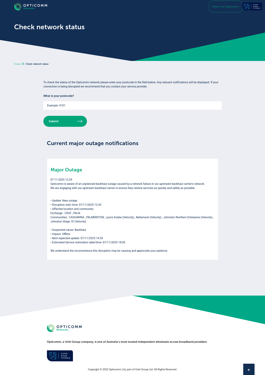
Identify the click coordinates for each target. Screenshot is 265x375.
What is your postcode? (58, 96)
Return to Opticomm (227, 6)
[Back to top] (249, 369)
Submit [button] (65, 121)
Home (17, 64)
